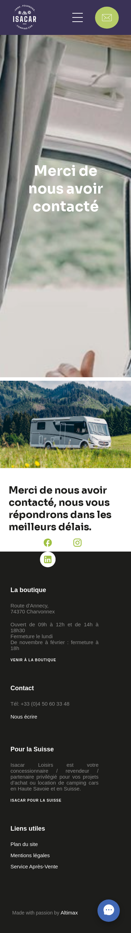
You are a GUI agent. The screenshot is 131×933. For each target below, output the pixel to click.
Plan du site (24, 844)
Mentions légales (30, 855)
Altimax (69, 913)
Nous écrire (23, 717)
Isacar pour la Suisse (35, 800)
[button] (77, 17)
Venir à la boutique (33, 660)
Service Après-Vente (34, 866)
